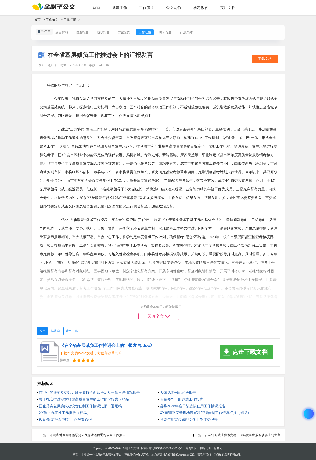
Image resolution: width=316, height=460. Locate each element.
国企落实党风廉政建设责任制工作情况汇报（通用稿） (82, 406)
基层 (42, 331)
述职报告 (103, 32)
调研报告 (165, 32)
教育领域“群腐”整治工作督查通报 (65, 419)
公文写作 (173, 8)
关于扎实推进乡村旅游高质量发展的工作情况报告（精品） (86, 399)
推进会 (55, 331)
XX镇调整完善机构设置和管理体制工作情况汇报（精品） (205, 413)
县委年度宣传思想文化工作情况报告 (189, 419)
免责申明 (191, 448)
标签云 (218, 448)
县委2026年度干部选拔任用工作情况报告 (193, 406)
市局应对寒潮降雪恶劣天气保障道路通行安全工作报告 (87, 435)
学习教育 (200, 8)
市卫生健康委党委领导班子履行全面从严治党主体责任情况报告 (89, 392)
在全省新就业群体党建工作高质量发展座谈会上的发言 (242, 435)
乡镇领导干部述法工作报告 (181, 399)
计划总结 (186, 32)
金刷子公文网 (131, 448)
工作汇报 (70, 20)
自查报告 (82, 32)
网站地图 (205, 448)
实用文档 (227, 8)
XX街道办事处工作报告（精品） (65, 413)
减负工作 (71, 331)
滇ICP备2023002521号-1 (168, 448)
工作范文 (146, 8)
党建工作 (119, 8)
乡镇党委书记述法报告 (178, 392)
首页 (96, 8)
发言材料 (61, 32)
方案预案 (124, 32)
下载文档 (265, 59)
